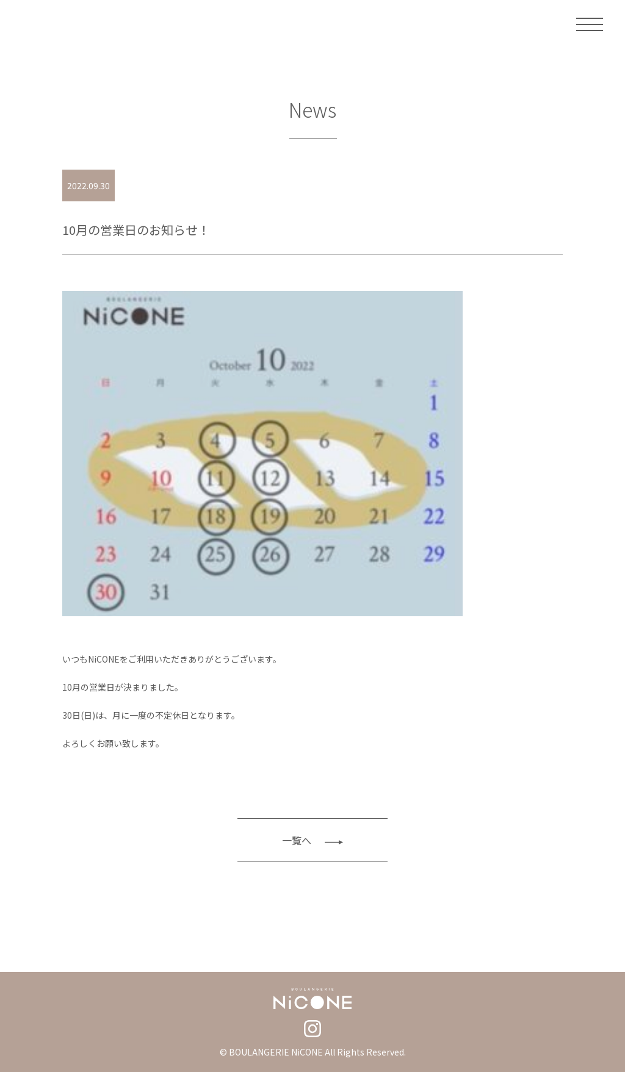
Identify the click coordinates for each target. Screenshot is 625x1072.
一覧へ (312, 840)
